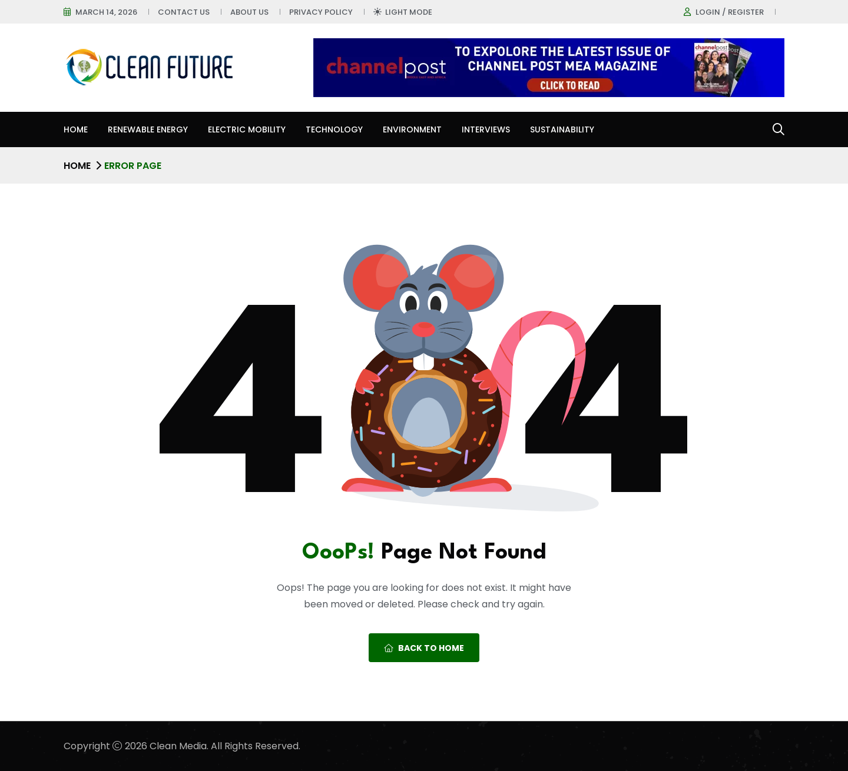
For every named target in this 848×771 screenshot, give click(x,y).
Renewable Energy (148, 129)
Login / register (729, 12)
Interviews (486, 129)
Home (76, 129)
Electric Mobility (247, 129)
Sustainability (562, 129)
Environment (412, 129)
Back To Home (424, 648)
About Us (249, 12)
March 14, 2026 (106, 12)
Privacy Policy (321, 12)
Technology (334, 129)
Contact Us (184, 12)
